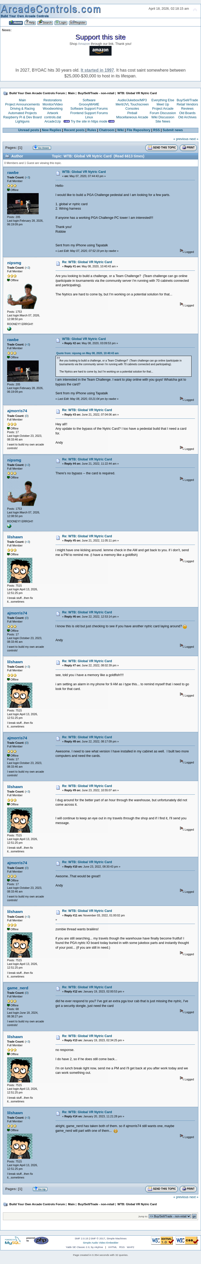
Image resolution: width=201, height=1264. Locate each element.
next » (193, 139)
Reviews (187, 108)
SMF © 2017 (98, 1238)
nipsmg (14, 263)
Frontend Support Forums (89, 113)
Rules (91, 130)
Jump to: (143, 1216)
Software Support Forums (89, 108)
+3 (27, 177)
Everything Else (162, 100)
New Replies (51, 130)
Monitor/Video (53, 104)
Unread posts (28, 130)
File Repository (138, 130)
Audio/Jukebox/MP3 (132, 100)
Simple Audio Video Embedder (100, 1242)
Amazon (84, 44)
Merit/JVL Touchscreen (132, 104)
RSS (156, 130)
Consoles (132, 108)
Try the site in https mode (89, 121)
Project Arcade (162, 108)
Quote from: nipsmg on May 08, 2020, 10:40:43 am (87, 353)
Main (22, 100)
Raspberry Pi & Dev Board (22, 117)
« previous (181, 139)
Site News (162, 121)
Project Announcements (22, 104)
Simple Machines (117, 1238)
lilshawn (15, 537)
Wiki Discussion (162, 117)
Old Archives (187, 117)
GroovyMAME (89, 104)
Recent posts (74, 130)
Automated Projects (22, 113)
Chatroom (106, 130)
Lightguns (22, 121)
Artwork (52, 113)
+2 (27, 267)
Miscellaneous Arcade (132, 117)
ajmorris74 (17, 410)
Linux (89, 117)
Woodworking (52, 108)
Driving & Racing (22, 108)
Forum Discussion (163, 113)
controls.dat (52, 117)
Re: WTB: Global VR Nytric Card (87, 262)
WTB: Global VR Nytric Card (84, 172)
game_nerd (17, 988)
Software (89, 100)
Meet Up (163, 104)
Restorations (52, 100)
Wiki (120, 130)
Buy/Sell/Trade (187, 100)
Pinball (132, 113)
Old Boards (187, 113)
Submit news (173, 130)
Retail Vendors (187, 104)
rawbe (12, 172)
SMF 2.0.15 (81, 1238)
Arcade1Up (52, 121)
